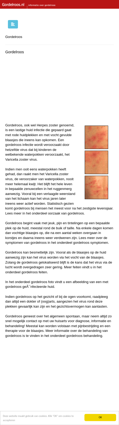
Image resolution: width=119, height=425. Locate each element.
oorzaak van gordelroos (66, 213)
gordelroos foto (42, 282)
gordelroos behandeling (84, 336)
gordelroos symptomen (90, 243)
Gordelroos (13, 37)
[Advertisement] (44, 90)
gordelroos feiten (34, 272)
